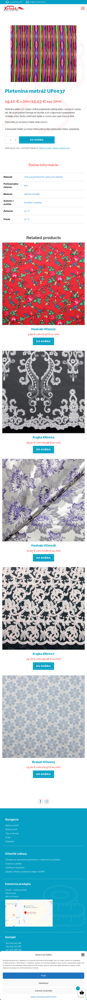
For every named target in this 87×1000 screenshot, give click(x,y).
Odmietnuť (43, 983)
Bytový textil (11, 829)
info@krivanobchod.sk (38, 2)
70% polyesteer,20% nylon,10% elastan (43, 177)
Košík (7, 837)
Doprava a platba (13, 863)
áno (26, 185)
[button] (82, 954)
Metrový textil (45, 148)
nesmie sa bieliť (31, 194)
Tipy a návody (11, 833)
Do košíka (37, 140)
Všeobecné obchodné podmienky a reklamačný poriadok (32, 859)
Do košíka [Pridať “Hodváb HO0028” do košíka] (43, 557)
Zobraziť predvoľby (43, 991)
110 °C (27, 211)
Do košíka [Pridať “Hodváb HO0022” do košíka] (43, 341)
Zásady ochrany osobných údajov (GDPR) (24, 871)
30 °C (26, 219)
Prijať (43, 975)
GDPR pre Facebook (15, 867)
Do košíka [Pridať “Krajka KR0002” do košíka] (43, 449)
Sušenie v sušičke (33, 202)
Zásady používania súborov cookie (43, 997)
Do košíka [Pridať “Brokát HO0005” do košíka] (43, 774)
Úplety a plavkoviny (61, 148)
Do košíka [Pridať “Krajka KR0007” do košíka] (43, 666)
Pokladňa (9, 841)
